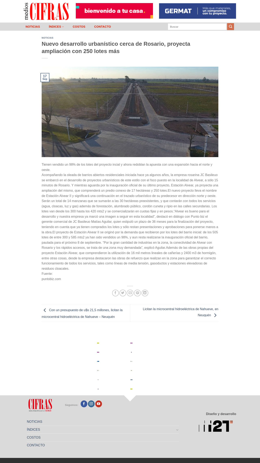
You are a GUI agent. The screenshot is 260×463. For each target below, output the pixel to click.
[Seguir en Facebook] (84, 403)
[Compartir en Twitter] (122, 293)
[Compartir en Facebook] (115, 293)
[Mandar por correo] (130, 293)
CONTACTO (102, 26)
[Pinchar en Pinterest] (137, 293)
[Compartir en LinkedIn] (145, 293)
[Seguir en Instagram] (91, 403)
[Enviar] (230, 26)
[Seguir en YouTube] (98, 403)
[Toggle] (177, 429)
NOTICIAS (33, 26)
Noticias (47, 38)
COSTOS (79, 26)
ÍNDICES (56, 27)
